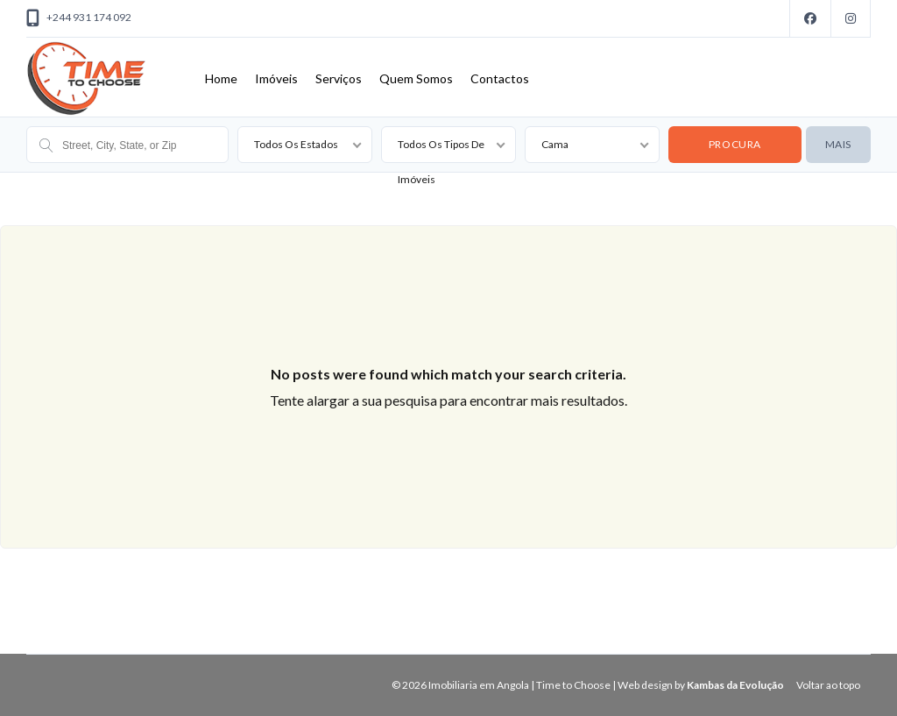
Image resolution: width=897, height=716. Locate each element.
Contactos (499, 78)
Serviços (338, 78)
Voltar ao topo (828, 684)
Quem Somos (416, 78)
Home (221, 78)
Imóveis (276, 78)
